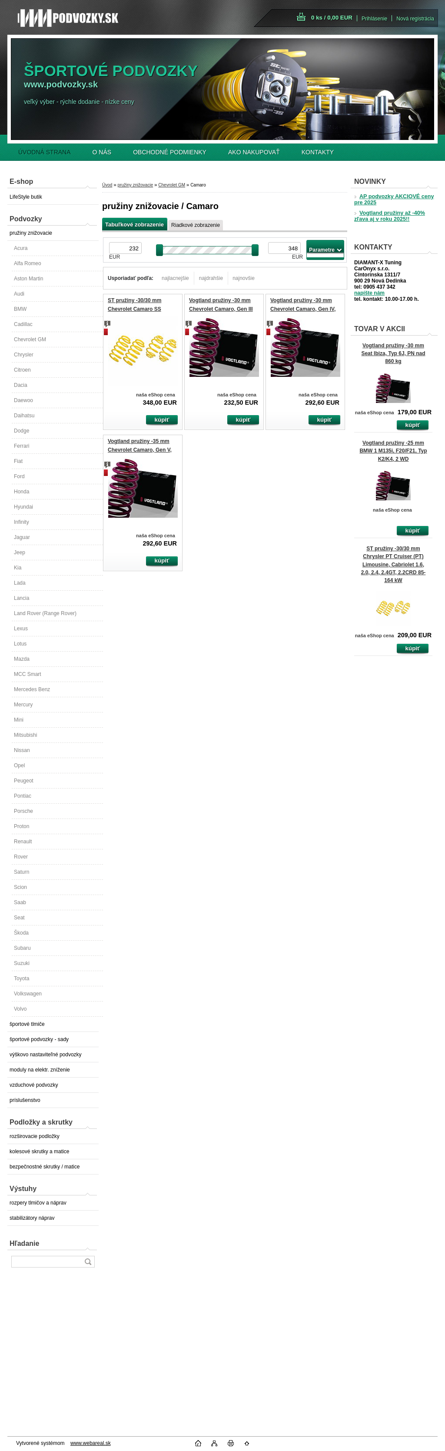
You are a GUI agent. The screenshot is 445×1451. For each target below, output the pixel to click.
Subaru (22, 948)
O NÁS (102, 152)
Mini (18, 720)
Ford (19, 476)
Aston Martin (28, 279)
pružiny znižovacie (31, 233)
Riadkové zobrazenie (195, 225)
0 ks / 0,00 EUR (331, 17)
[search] (87, 1261)
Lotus (20, 644)
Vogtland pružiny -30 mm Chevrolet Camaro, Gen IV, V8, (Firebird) (302, 308)
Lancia (21, 598)
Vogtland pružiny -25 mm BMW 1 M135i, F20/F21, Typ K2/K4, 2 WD (393, 451)
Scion (20, 887)
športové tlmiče (27, 1024)
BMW (20, 309)
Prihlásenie (374, 19)
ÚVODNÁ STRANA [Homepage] (44, 152)
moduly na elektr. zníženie (40, 1070)
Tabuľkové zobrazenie (134, 224)
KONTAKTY (318, 152)
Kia (17, 568)
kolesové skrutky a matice (39, 1151)
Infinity (21, 522)
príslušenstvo (25, 1100)
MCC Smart (27, 674)
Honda (21, 492)
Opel (19, 765)
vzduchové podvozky (34, 1085)
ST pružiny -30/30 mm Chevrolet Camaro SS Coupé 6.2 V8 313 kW (134, 308)
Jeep (19, 552)
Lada (20, 583)
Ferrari (21, 446)
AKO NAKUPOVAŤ (254, 152)
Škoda (21, 933)
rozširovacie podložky (35, 1136)
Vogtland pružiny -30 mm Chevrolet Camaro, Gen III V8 (221, 308)
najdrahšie (211, 278)
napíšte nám (369, 293)
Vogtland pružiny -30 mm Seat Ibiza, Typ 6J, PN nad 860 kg (393, 353)
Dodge (21, 431)
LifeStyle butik (26, 197)
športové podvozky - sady (39, 1039)
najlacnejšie (175, 278)
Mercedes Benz (32, 689)
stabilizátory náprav (32, 1218)
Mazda (22, 659)
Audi (19, 294)
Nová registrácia (415, 19)
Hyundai (23, 507)
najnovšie (243, 278)
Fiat (18, 461)
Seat (19, 918)
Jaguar (22, 537)
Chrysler (23, 355)
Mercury (23, 705)
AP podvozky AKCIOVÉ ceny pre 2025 (394, 199)
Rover (21, 857)
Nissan (22, 750)
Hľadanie (24, 1243)
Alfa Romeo (27, 263)
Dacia (20, 385)
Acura (20, 248)
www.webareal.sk (90, 1443)
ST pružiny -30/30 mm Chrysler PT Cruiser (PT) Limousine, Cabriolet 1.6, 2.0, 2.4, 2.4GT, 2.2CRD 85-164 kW (393, 564)
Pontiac (22, 796)
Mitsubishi (25, 735)
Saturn (21, 872)
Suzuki (22, 963)
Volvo (20, 1009)
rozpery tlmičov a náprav (38, 1203)
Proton (21, 826)
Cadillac (23, 324)
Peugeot (23, 781)
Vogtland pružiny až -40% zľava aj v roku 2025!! (389, 216)
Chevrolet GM (30, 339)
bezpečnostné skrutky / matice (45, 1167)
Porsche (23, 811)
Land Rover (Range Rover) (45, 613)
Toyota (21, 978)
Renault (23, 842)
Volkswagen (28, 994)
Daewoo (23, 400)
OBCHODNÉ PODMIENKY (169, 152)
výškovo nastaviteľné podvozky (46, 1055)
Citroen (22, 370)
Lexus (21, 629)
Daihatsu (24, 416)
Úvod (107, 185)
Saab (20, 902)
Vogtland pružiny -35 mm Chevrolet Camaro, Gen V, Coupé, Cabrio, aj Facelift (140, 449)
